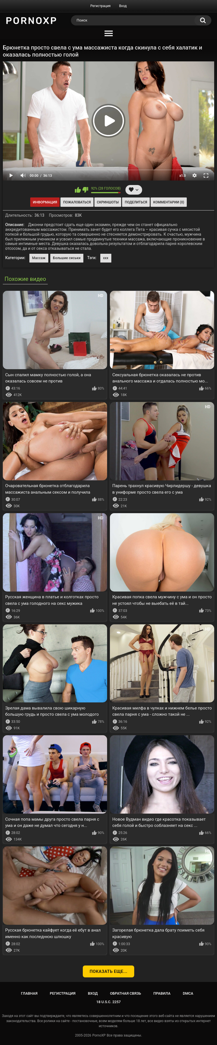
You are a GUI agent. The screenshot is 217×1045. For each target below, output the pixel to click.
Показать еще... (108, 971)
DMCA (188, 993)
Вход (123, 6)
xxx (105, 258)
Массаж (39, 258)
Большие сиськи (67, 258)
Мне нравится (78, 190)
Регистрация (100, 6)
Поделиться (136, 202)
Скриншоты (108, 202)
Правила (162, 993)
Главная (29, 993)
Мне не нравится (85, 190)
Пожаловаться (77, 202)
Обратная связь (125, 993)
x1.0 (182, 176)
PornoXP (99, 1035)
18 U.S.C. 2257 (108, 1002)
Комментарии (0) (168, 202)
